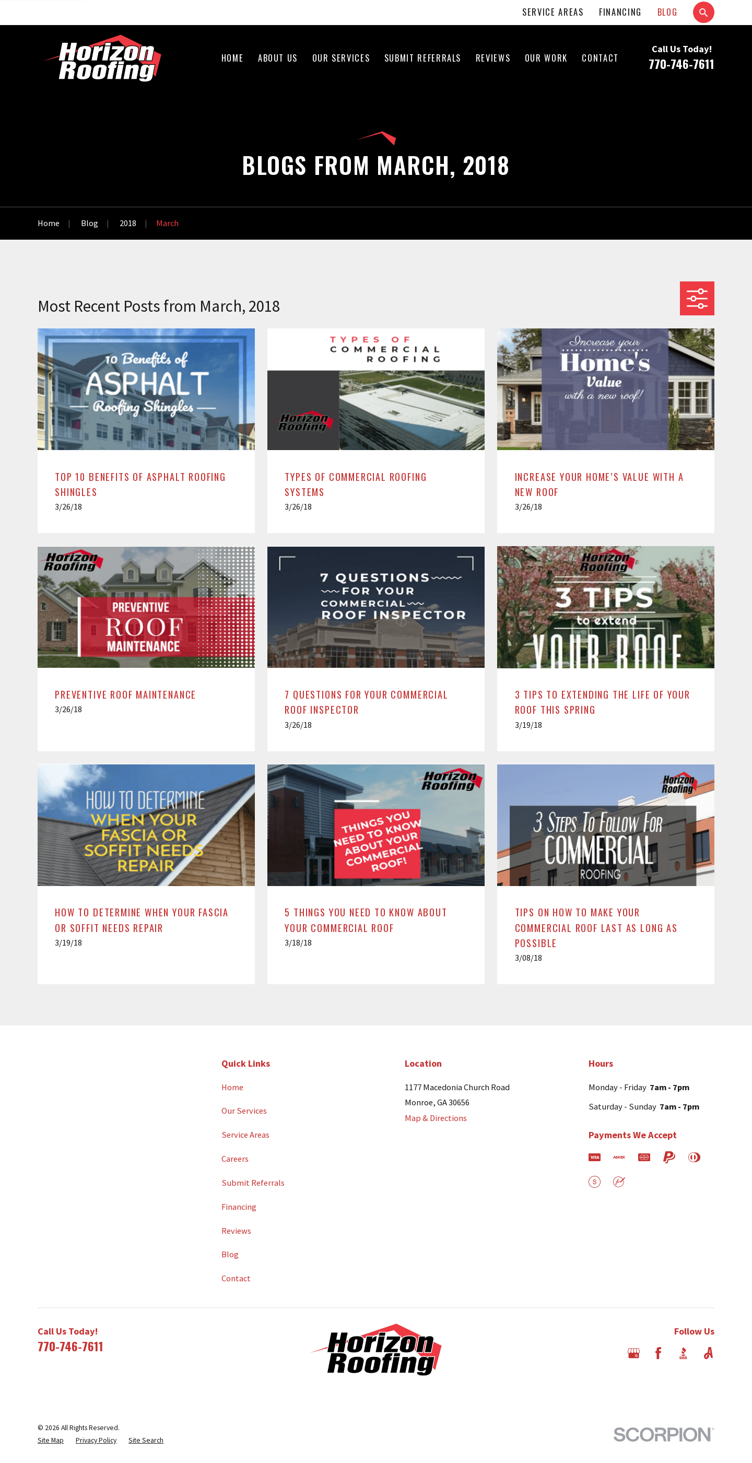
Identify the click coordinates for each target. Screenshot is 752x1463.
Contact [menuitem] (600, 57)
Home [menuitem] (232, 57)
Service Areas (552, 11)
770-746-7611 (681, 64)
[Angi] (708, 1353)
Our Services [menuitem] (341, 57)
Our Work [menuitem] (546, 57)
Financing (620, 11)
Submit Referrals (253, 1182)
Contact (236, 1278)
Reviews (236, 1230)
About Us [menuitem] (278, 57)
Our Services (244, 1110)
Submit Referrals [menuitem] (422, 57)
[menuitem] (51, 1440)
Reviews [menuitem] (493, 57)
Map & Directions (436, 1118)
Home (232, 1087)
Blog (667, 11)
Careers (235, 1158)
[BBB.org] (683, 1353)
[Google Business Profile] (634, 1353)
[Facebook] (658, 1353)
